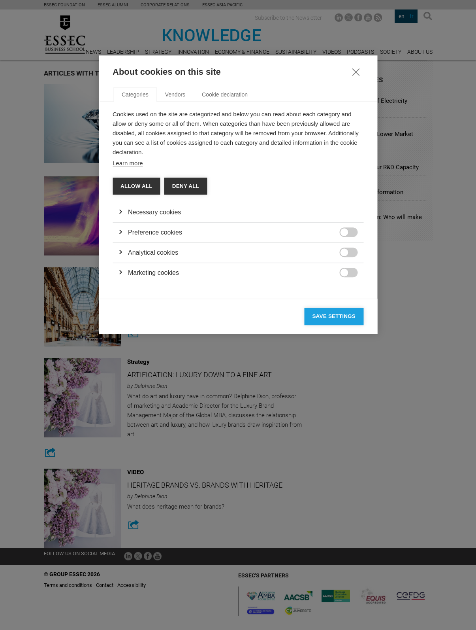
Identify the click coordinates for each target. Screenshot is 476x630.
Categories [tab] (135, 215)
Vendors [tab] (175, 215)
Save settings (334, 437)
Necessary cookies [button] (154, 332)
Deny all (185, 307)
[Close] (355, 192)
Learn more (128, 283)
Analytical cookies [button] (153, 373)
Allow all (136, 307)
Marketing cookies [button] (153, 393)
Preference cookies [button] (155, 353)
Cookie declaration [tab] (225, 215)
